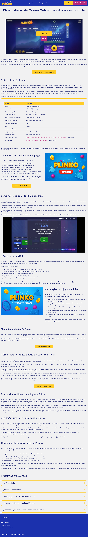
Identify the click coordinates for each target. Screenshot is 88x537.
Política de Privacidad (7, 528)
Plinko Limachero (60, 137)
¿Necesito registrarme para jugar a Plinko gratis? (23, 510)
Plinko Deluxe (30, 137)
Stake (46, 140)
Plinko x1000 (44, 137)
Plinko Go (52, 137)
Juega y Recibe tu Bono (22, 186)
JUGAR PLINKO (80, 3)
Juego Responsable (6, 525)
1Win (27, 140)
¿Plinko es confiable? (12, 490)
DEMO (68, 3)
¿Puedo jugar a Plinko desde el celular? (19, 496)
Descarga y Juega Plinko (44, 386)
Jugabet (41, 140)
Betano (36, 140)
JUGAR (44, 34)
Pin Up (31, 140)
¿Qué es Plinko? (9, 483)
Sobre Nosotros (5, 522)
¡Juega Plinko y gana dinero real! (44, 72)
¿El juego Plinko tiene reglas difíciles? (19, 503)
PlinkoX (37, 137)
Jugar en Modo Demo (44, 346)
